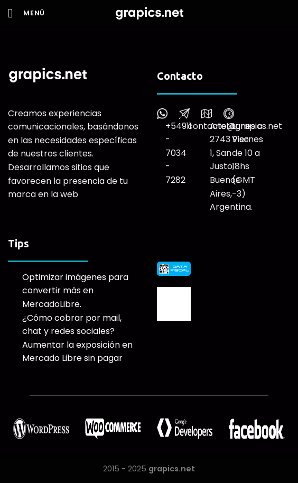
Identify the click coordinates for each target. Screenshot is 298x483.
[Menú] (26, 13)
